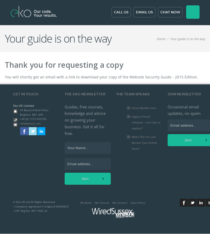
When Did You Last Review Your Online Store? (144, 142)
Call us (121, 12)
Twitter (33, 131)
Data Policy (138, 203)
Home (161, 39)
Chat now (170, 12)
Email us (144, 12)
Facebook (24, 131)
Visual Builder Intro (144, 108)
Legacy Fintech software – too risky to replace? (146, 122)
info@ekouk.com (30, 123)
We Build (85, 203)
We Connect (120, 203)
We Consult (102, 203)
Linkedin (41, 131)
